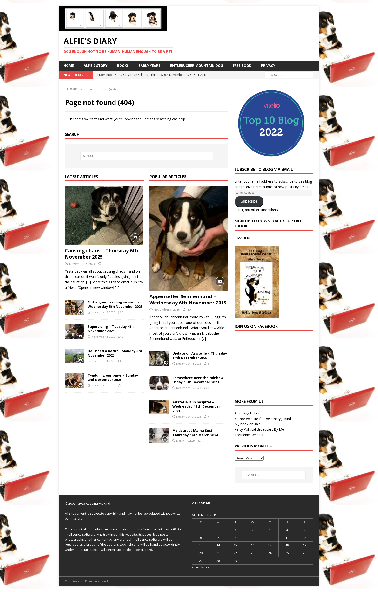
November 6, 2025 (82, 264)
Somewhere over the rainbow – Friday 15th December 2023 (199, 379)
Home (69, 65)
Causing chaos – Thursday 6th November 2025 (101, 253)
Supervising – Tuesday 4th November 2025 (111, 328)
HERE (247, 238)
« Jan (195, 567)
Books (123, 65)
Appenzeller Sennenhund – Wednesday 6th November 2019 (187, 299)
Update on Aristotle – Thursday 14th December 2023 (199, 355)
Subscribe (249, 201)
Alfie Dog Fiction (247, 413)
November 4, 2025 (103, 336)
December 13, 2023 (188, 416)
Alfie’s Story (95, 65)
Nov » (205, 567)
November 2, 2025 (103, 385)
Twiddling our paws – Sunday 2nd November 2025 (113, 377)
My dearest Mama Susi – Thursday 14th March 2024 (195, 432)
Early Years (149, 65)
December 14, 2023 (188, 363)
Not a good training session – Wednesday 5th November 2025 (115, 304)
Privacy (268, 65)
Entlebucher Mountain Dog (196, 65)
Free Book (242, 65)
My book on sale (248, 424)
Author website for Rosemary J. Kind (263, 418)
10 (189, 309)
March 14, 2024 (185, 440)
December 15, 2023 (188, 388)
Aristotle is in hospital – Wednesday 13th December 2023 (196, 406)
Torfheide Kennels (249, 435)
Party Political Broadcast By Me (259, 429)
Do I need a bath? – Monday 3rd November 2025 (115, 353)
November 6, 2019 (167, 309)
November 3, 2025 (103, 361)
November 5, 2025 (103, 312)
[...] (117, 287)
